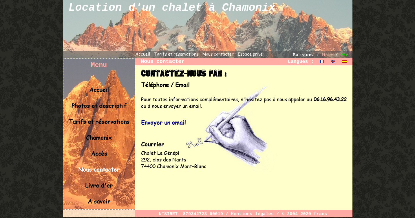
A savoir (99, 201)
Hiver (327, 54)
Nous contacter (218, 54)
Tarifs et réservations (176, 54)
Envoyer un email (163, 122)
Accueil (142, 54)
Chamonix (99, 137)
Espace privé (250, 54)
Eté (344, 54)
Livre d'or (99, 185)
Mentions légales (252, 214)
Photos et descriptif (99, 105)
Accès (99, 153)
